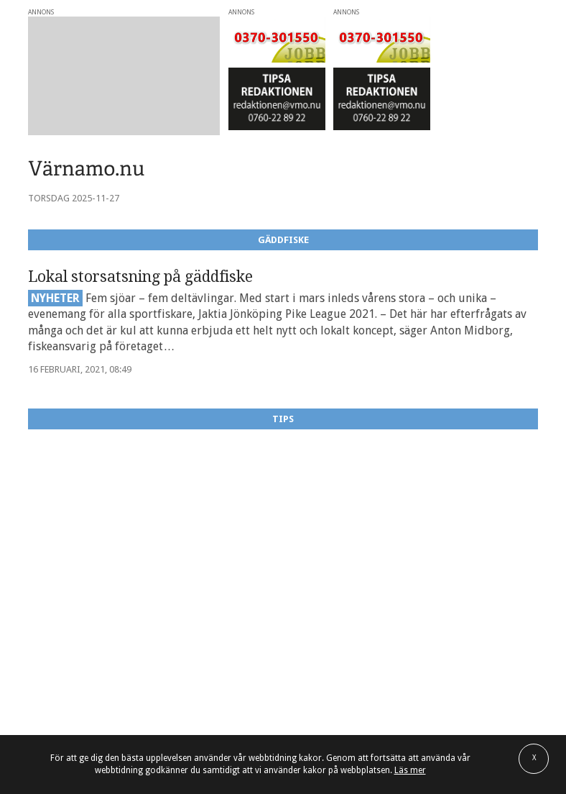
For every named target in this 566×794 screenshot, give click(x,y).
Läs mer (410, 770)
